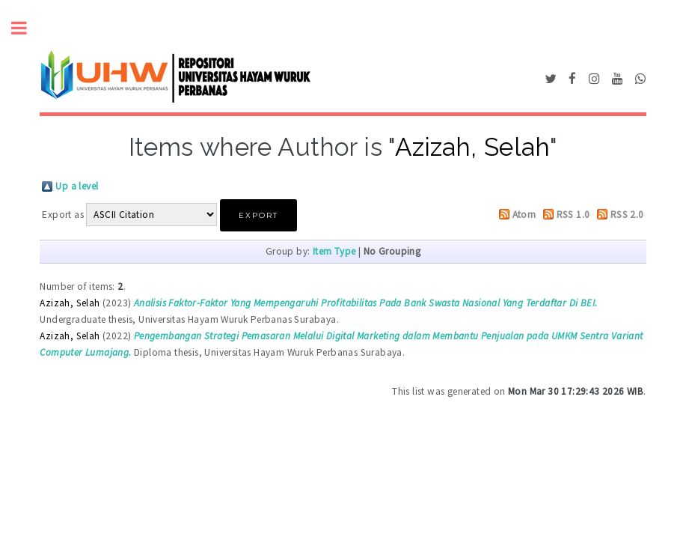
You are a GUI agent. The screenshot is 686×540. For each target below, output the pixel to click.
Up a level (76, 186)
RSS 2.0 (627, 214)
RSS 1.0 (573, 214)
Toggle (27, 28)
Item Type (334, 251)
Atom (524, 214)
